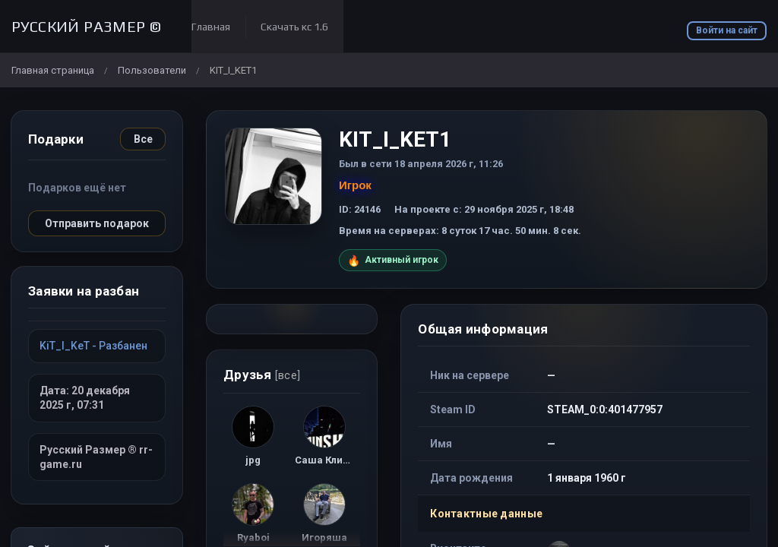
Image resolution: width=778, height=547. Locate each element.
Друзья (261, 374)
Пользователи (152, 70)
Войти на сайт (726, 30)
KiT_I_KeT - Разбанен (93, 346)
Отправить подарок (97, 223)
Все (143, 139)
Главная (210, 27)
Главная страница (52, 70)
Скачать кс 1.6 (294, 27)
